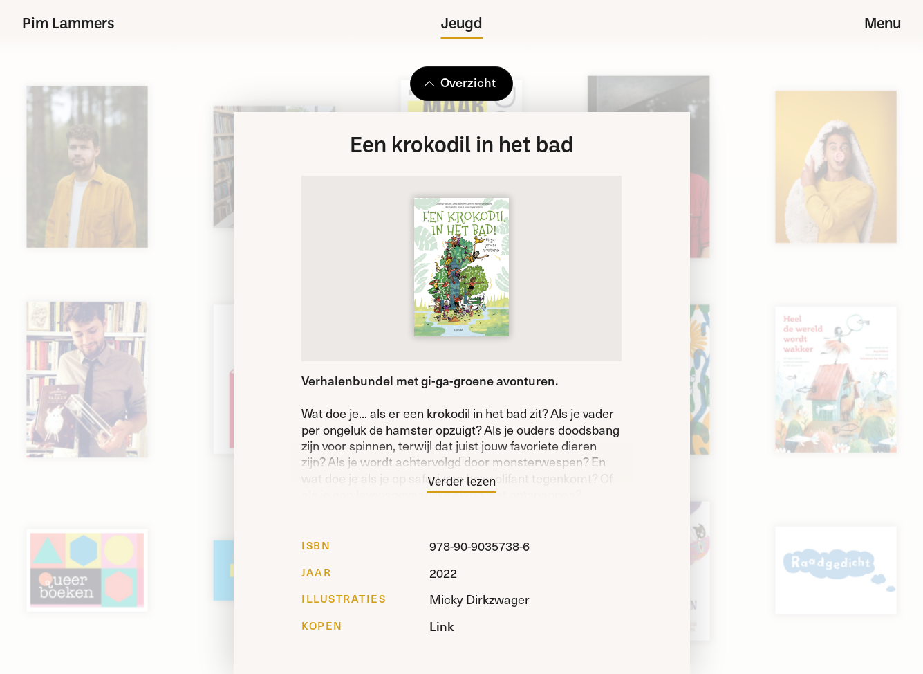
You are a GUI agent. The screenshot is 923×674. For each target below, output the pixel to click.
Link (441, 626)
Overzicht (459, 82)
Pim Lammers (68, 24)
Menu (882, 24)
